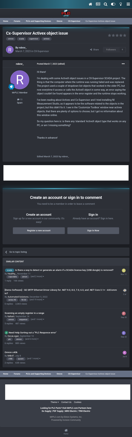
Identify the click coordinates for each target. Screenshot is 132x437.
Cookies (77, 402)
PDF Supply (58, 411)
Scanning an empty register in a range (24, 313)
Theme (55, 402)
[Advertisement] (66, 173)
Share (94, 49)
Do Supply (46, 411)
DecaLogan (13, 336)
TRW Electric (84, 411)
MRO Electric (71, 411)
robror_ (22, 47)
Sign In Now (93, 230)
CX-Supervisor (41, 51)
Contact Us (66, 402)
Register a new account (39, 230)
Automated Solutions (18, 297)
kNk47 (11, 355)
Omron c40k (11, 352)
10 (20, 99)
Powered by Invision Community (66, 420)
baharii (11, 316)
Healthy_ (12, 273)
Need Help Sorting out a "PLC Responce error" (33, 332)
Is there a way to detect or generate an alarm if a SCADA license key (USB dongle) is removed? (64, 270)
